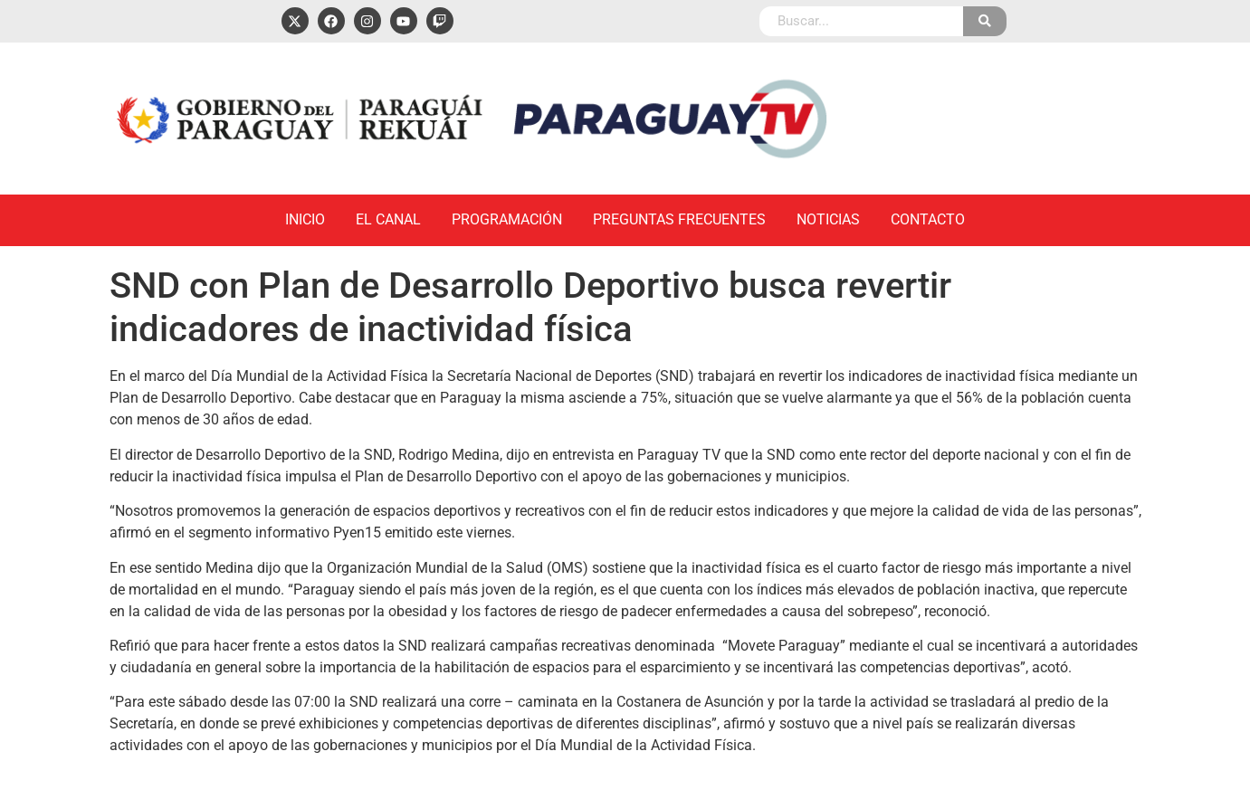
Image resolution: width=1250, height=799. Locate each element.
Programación (507, 219)
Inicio (305, 219)
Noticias (828, 219)
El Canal (388, 219)
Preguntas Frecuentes (679, 219)
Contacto (928, 219)
